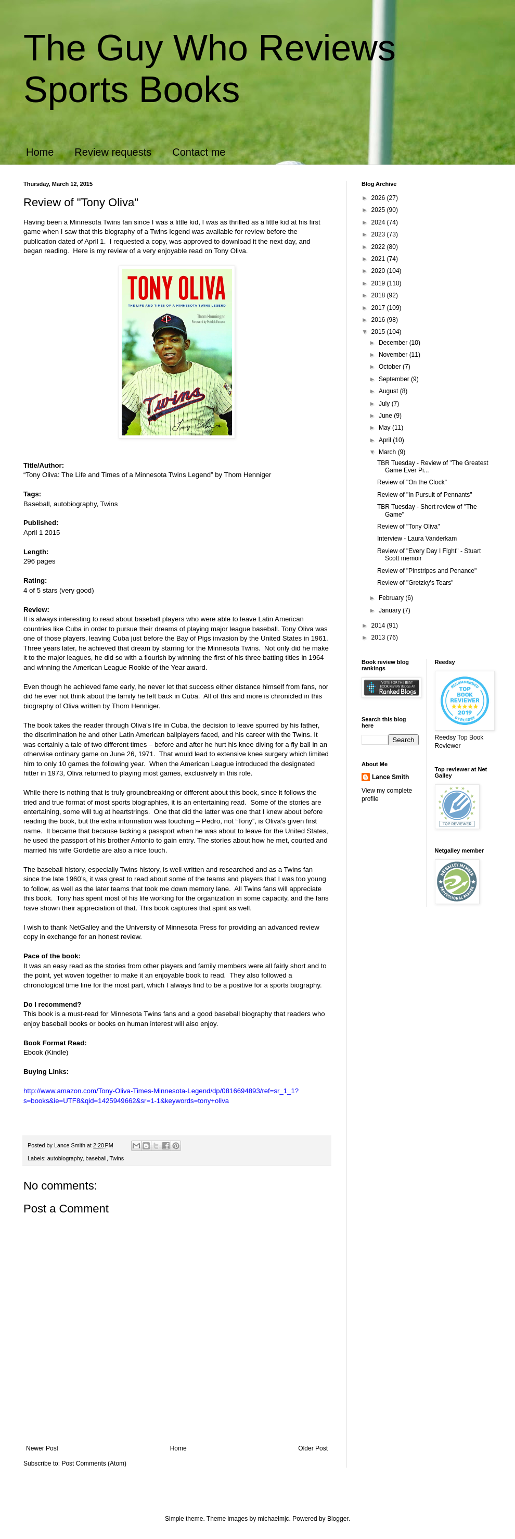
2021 (379, 258)
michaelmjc (273, 1518)
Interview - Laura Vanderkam (417, 538)
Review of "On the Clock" (412, 482)
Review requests (112, 152)
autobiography (65, 1158)
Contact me (198, 152)
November (394, 354)
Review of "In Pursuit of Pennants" (424, 494)
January (391, 610)
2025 (379, 210)
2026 (379, 198)
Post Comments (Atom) (93, 1463)
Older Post (313, 1448)
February (392, 598)
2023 (379, 234)
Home (40, 152)
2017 (379, 307)
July (385, 403)
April (386, 440)
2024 (379, 222)
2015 (379, 331)
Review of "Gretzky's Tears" (415, 582)
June (386, 415)
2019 (379, 283)
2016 (379, 319)
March (388, 452)
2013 (379, 637)
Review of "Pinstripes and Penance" (427, 570)
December (394, 342)
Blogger (338, 1518)
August (389, 391)
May (385, 427)
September (395, 379)
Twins (117, 1158)
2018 (379, 295)
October (391, 366)
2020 (379, 270)
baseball (95, 1158)
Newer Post (42, 1448)
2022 (379, 247)
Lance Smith (390, 777)
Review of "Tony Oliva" (408, 526)
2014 (379, 625)
